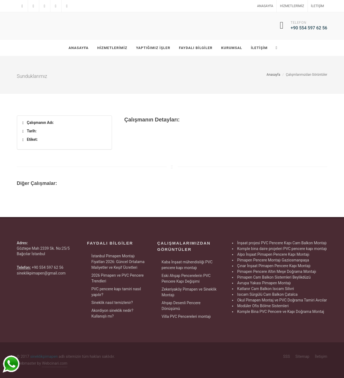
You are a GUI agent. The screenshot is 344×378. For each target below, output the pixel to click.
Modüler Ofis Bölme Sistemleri (263, 306)
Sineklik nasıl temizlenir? (112, 302)
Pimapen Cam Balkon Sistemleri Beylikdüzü (274, 277)
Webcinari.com (54, 363)
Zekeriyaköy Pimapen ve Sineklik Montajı (189, 292)
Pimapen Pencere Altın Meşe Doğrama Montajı (276, 271)
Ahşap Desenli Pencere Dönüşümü (181, 306)
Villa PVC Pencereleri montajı (186, 316)
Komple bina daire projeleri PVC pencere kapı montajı (282, 248)
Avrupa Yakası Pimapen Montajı (264, 283)
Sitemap (302, 356)
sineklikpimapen (44, 356)
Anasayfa (265, 6)
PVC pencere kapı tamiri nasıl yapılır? (116, 292)
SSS (286, 356)
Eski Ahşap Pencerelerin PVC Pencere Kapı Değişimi (186, 278)
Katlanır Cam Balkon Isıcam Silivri (265, 288)
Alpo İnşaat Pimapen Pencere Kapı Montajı (273, 254)
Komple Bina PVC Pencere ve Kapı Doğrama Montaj (280, 311)
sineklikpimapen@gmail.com (41, 273)
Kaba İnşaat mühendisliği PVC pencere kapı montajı (187, 265)
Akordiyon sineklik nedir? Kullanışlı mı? (112, 313)
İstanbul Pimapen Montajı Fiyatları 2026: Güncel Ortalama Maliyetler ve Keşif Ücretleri (117, 262)
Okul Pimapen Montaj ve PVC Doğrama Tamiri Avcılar (282, 300)
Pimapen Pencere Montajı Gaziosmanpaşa (273, 260)
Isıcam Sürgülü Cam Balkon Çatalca (267, 294)
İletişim (317, 6)
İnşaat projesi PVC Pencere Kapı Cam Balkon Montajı (282, 243)
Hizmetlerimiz (292, 6)
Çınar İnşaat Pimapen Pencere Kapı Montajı (273, 266)
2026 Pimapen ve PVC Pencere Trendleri (117, 278)
